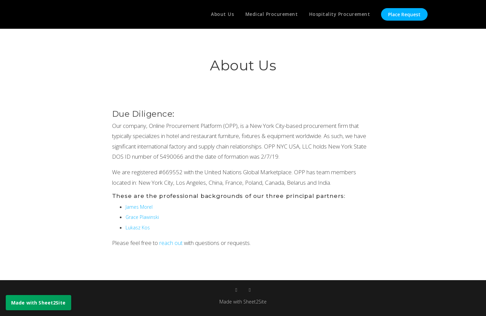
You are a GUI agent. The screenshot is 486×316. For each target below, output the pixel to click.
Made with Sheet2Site (243, 301)
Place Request (404, 15)
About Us (219, 15)
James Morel (140, 206)
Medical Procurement (269, 15)
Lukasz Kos (138, 227)
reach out (171, 243)
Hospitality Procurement (339, 15)
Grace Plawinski (143, 216)
